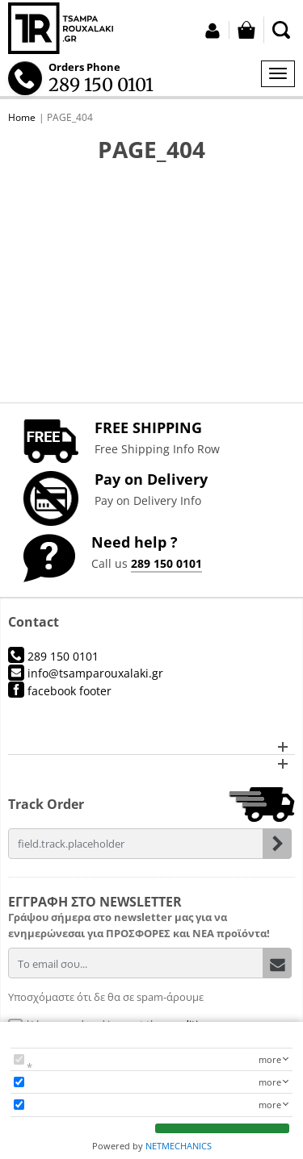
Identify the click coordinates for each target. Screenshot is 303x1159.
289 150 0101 (166, 563)
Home (22, 117)
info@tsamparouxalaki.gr (85, 673)
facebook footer (60, 690)
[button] (151, 746)
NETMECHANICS (178, 1146)
